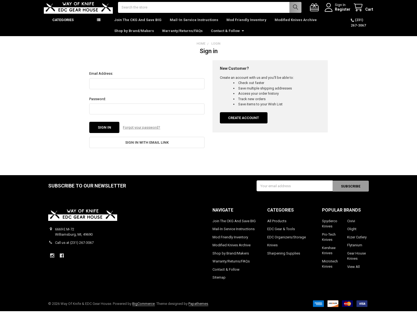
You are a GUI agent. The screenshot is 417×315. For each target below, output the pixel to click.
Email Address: (101, 78)
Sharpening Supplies (283, 257)
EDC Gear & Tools (281, 233)
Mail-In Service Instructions (194, 24)
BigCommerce (143, 307)
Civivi (351, 225)
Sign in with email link (147, 147)
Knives (272, 249)
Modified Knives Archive (296, 24)
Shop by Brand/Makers (134, 35)
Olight (351, 233)
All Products (276, 225)
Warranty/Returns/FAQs (182, 35)
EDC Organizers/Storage (286, 241)
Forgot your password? (141, 132)
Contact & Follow (228, 35)
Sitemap (219, 281)
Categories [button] (63, 24)
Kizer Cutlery (357, 241)
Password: (97, 104)
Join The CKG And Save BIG (138, 24)
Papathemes (198, 307)
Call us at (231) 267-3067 (74, 246)
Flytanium (354, 249)
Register (338, 11)
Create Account (243, 122)
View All (353, 270)
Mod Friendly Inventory (246, 24)
